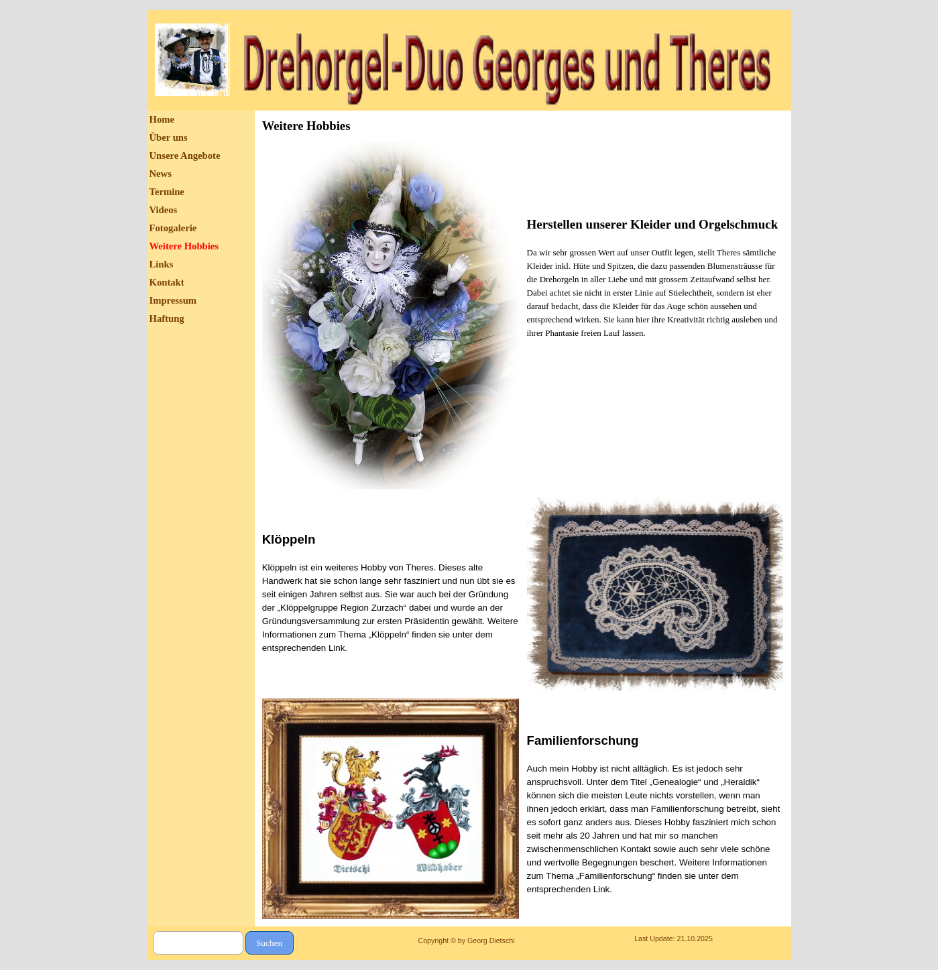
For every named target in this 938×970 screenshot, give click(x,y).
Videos (164, 209)
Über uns (169, 137)
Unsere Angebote (185, 155)
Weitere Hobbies (184, 246)
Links (162, 264)
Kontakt (167, 282)
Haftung (167, 318)
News (161, 173)
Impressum (173, 300)
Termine (167, 191)
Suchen (269, 943)
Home (162, 119)
